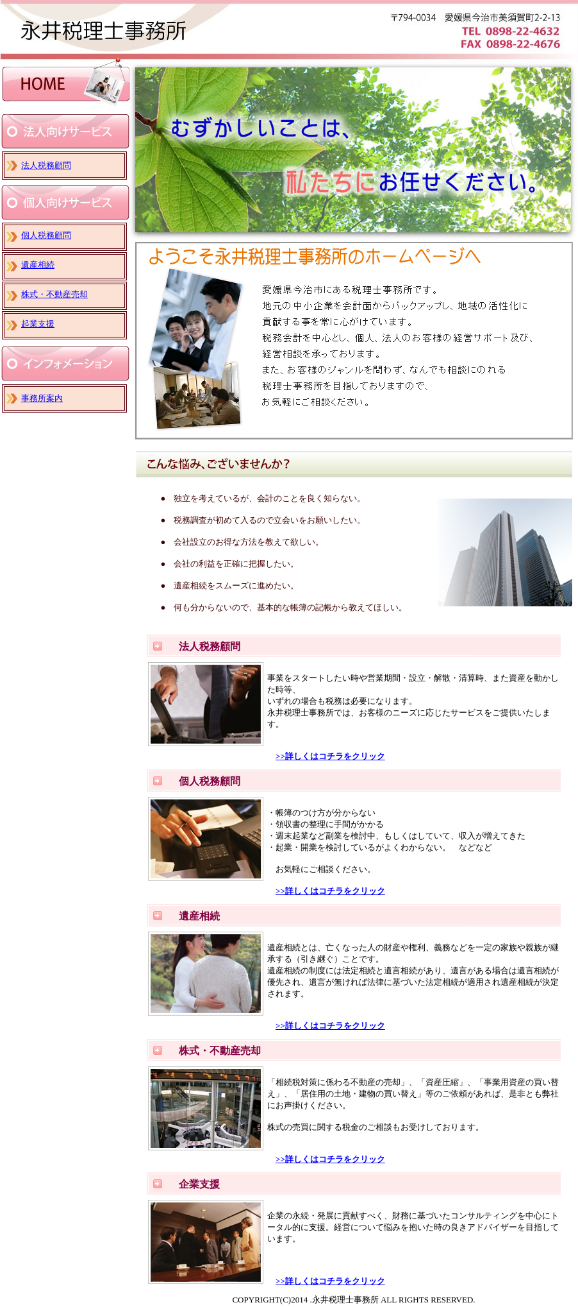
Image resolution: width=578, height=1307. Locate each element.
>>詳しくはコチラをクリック (330, 756)
